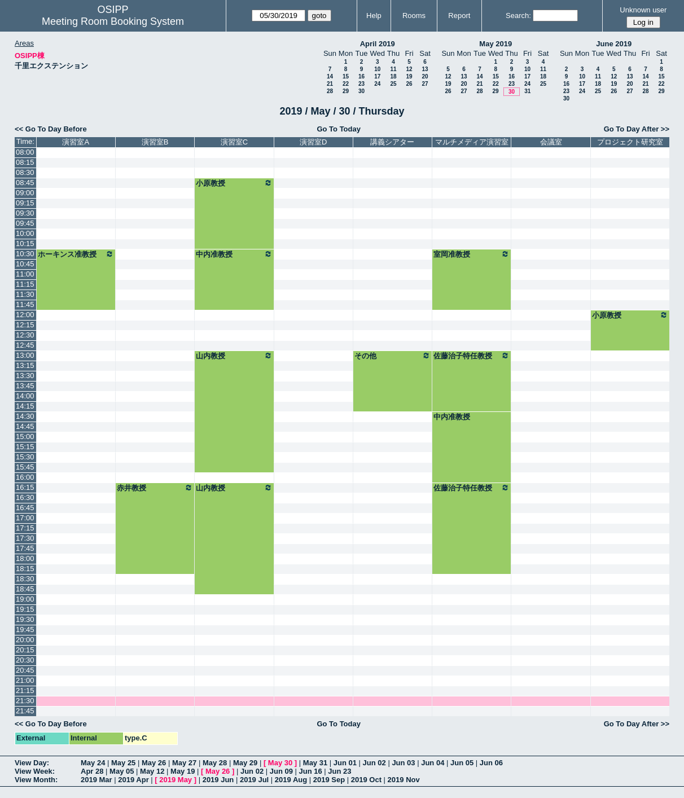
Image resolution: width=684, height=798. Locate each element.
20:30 (25, 660)
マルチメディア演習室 (471, 142)
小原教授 (234, 182)
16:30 (25, 497)
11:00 (25, 274)
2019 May (175, 779)
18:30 (25, 579)
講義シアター (392, 142)
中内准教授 (234, 253)
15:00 (25, 436)
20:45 (25, 670)
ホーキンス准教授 (76, 253)
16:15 (25, 487)
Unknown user (643, 10)
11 (393, 69)
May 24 (93, 762)
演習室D (313, 142)
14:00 (25, 396)
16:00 (25, 477)
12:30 (25, 335)
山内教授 (234, 355)
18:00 (25, 558)
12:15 (25, 325)
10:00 (25, 233)
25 (393, 84)
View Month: (36, 779)
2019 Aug (291, 779)
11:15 (25, 284)
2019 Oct (366, 779)
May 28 (215, 762)
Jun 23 (339, 771)
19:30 (25, 619)
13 (425, 69)
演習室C (234, 142)
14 (330, 76)
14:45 (25, 426)
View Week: (35, 771)
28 (330, 91)
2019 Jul (254, 779)
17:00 (25, 518)
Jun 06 (491, 762)
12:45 (25, 345)
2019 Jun (218, 779)
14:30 (25, 416)
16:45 (25, 507)
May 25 (123, 762)
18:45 (25, 589)
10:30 (25, 253)
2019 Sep (329, 779)
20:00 (25, 639)
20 (425, 76)
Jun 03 (403, 762)
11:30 (25, 294)
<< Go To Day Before (51, 129)
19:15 (25, 609)
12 (409, 69)
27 (425, 84)
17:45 (25, 548)
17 (377, 76)
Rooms (414, 15)
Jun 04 (432, 762)
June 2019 (614, 44)
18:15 (25, 568)
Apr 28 (92, 771)
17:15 (25, 528)
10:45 (25, 264)
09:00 (25, 192)
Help (374, 15)
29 (346, 91)
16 (361, 76)
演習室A (75, 142)
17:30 (25, 538)
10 (377, 69)
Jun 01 (345, 762)
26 (409, 84)
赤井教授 (155, 487)
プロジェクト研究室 (630, 142)
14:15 (25, 406)
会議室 (551, 142)
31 (527, 91)
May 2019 (495, 44)
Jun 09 (281, 771)
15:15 (25, 446)
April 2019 (377, 44)
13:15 (25, 365)
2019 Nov (404, 779)
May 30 (280, 762)
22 (346, 84)
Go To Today (339, 129)
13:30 (25, 375)
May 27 (184, 762)
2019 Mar (96, 779)
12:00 (25, 314)
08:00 (25, 152)
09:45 (25, 223)
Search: (518, 15)
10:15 (25, 243)
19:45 (25, 629)
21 (330, 84)
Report (459, 15)
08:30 (25, 172)
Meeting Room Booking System (113, 21)
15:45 (25, 467)
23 (361, 84)
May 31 (315, 762)
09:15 (25, 203)
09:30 (25, 213)
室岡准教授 (471, 253)
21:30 (25, 700)
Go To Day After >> (636, 129)
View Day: (32, 762)
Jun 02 (374, 762)
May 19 (182, 771)
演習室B (155, 142)
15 (346, 76)
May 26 (154, 762)
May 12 (152, 771)
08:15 (25, 162)
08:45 (25, 182)
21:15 (25, 690)
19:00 (25, 599)
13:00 (25, 355)
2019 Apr (133, 779)
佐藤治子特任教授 (471, 355)
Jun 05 (461, 762)
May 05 (121, 771)
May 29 (245, 762)
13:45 (25, 386)
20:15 (25, 650)
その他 (392, 355)
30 (361, 91)
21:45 (25, 711)
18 (393, 76)
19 (409, 76)
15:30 (25, 457)
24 (377, 84)
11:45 (25, 304)
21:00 (25, 680)
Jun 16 (310, 771)
